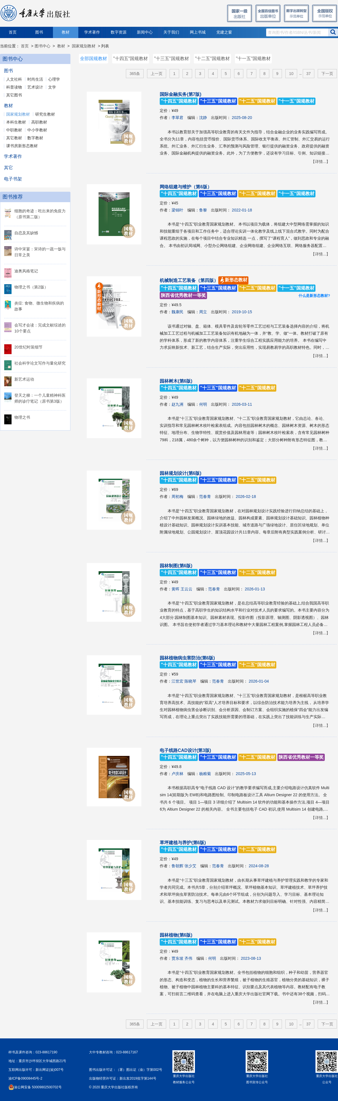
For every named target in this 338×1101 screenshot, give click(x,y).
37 (308, 73)
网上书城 (198, 32)
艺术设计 (35, 87)
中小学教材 (37, 130)
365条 (135, 73)
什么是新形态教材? (314, 296)
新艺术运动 (24, 379)
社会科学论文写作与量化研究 (40, 363)
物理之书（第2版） (31, 287)
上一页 (157, 73)
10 (291, 73)
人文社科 (14, 79)
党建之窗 (224, 32)
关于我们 (171, 32)
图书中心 (42, 46)
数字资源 (118, 32)
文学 (52, 87)
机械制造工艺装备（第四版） (237, 288)
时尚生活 (35, 79)
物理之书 (22, 417)
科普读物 (14, 87)
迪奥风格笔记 (26, 271)
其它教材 (14, 138)
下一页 (327, 73)
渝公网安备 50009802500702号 (38, 1087)
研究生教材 (45, 114)
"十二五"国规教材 (212, 58)
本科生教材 (16, 122)
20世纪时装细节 (28, 347)
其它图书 (14, 95)
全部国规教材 (93, 58)
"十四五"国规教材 (130, 58)
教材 (66, 32)
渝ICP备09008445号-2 (25, 1078)
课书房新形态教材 (22, 146)
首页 (13, 32)
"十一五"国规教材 (253, 58)
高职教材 (39, 122)
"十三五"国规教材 (171, 58)
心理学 (54, 79)
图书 (39, 32)
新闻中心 (145, 32)
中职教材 (14, 130)
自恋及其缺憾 (26, 233)
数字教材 (35, 138)
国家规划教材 (83, 46)
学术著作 (92, 32)
